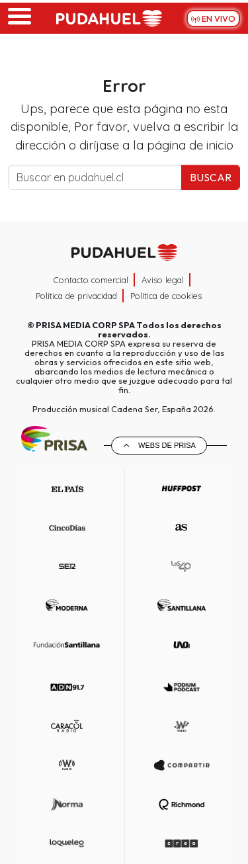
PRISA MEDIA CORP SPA (85, 325)
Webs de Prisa (167, 445)
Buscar (210, 177)
